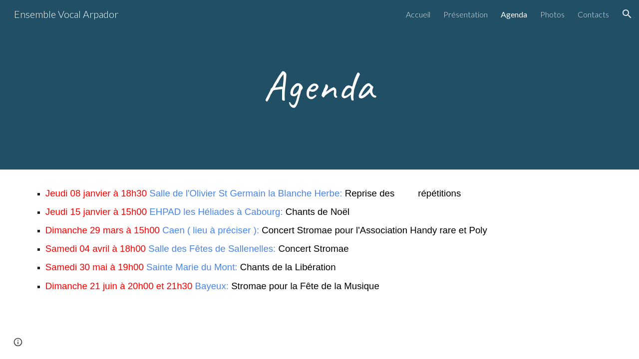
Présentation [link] (465, 14)
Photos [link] (552, 14)
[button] (627, 14)
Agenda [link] (514, 14)
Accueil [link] (418, 14)
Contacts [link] (593, 14)
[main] (319, 84)
